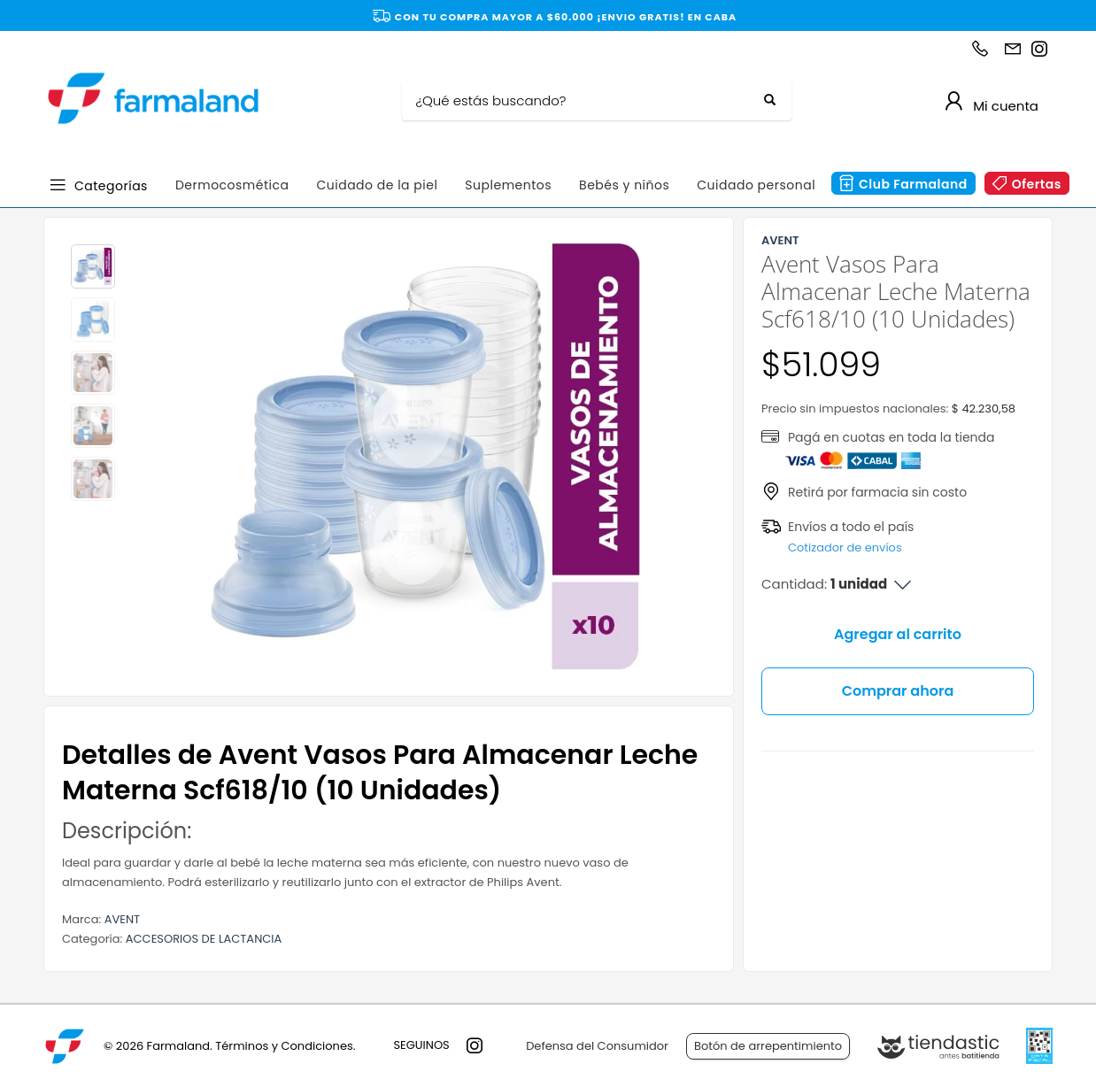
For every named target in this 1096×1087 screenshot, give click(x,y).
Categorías (111, 184)
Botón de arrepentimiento (768, 1045)
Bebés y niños (624, 185)
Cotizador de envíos (845, 547)
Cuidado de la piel (376, 185)
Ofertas (1036, 184)
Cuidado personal (756, 185)
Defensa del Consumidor (597, 1045)
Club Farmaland (913, 184)
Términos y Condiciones (283, 1045)
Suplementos (508, 185)
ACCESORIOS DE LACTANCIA (204, 938)
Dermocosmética (232, 185)
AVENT (122, 919)
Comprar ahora (898, 691)
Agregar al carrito (897, 634)
